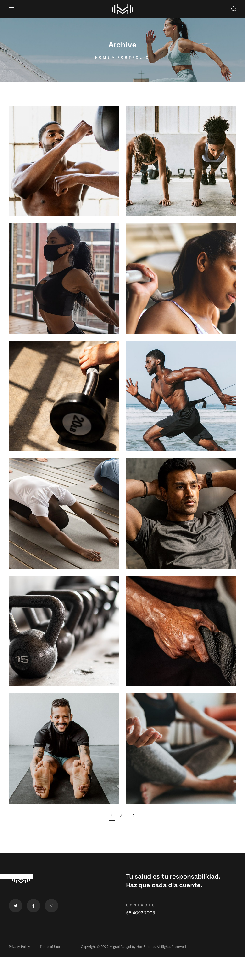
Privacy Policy (19, 947)
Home (103, 57)
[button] (233, 9)
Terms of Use (50, 947)
